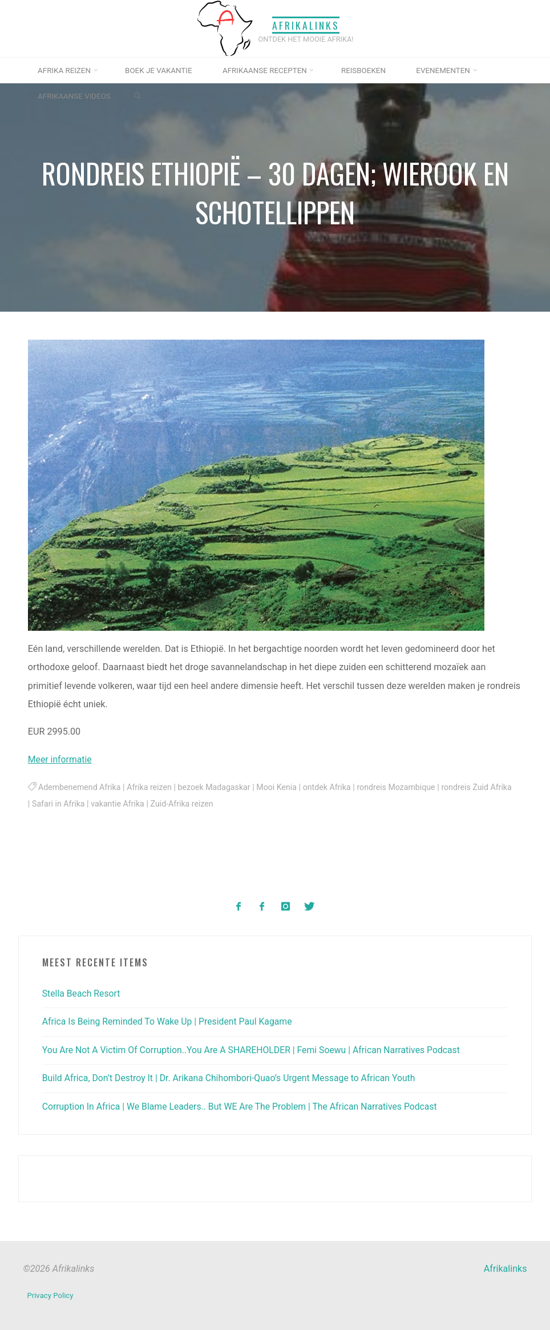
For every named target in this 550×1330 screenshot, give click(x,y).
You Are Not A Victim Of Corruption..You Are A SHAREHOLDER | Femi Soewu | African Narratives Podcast (256, 1049)
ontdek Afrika (333, 788)
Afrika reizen (152, 788)
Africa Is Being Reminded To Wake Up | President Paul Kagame (170, 1021)
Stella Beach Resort (82, 993)
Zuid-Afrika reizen (209, 804)
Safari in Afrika (83, 804)
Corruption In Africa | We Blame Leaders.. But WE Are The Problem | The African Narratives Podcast (244, 1106)
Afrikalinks (305, 24)
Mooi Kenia (282, 788)
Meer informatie (61, 759)
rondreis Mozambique (405, 788)
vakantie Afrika (143, 804)
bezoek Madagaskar (218, 788)
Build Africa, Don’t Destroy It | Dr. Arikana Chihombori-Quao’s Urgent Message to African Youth (233, 1077)
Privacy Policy (50, 1293)
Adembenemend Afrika (80, 788)
